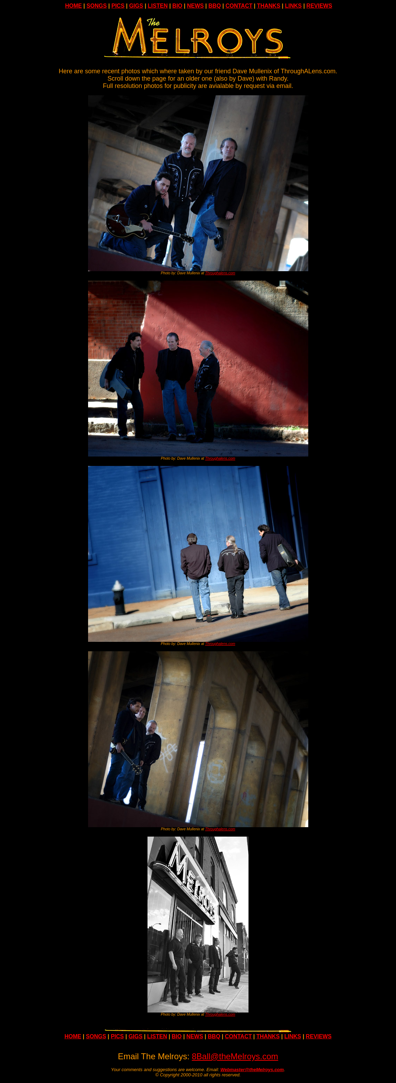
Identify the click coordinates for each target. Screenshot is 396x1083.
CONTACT (238, 6)
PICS (117, 6)
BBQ (214, 6)
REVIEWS (319, 6)
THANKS (268, 6)
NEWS (195, 6)
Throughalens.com (220, 273)
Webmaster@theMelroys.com (252, 1069)
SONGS (97, 6)
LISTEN (158, 6)
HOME (73, 6)
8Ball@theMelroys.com (235, 1056)
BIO (177, 6)
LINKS (293, 6)
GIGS (136, 6)
